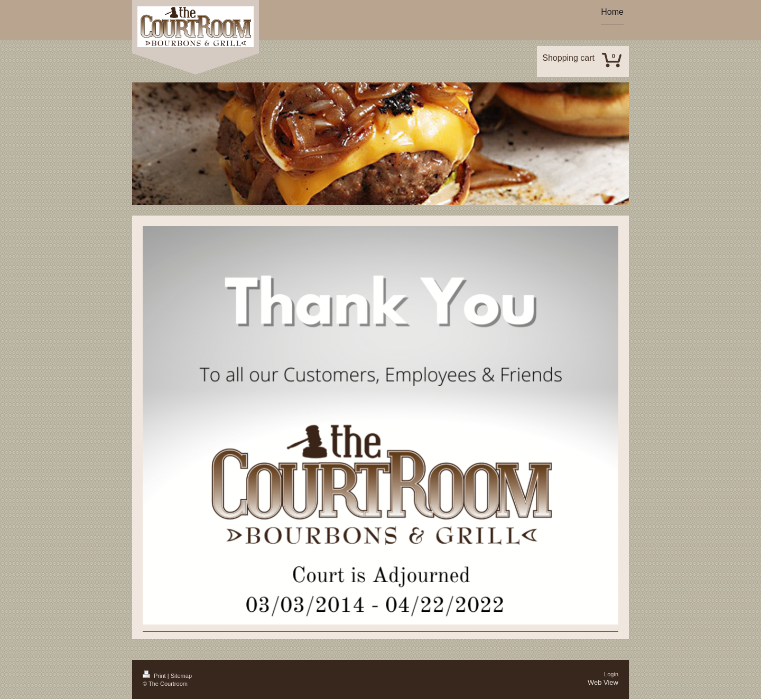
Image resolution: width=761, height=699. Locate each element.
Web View (603, 682)
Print (155, 676)
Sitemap (181, 676)
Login (611, 674)
